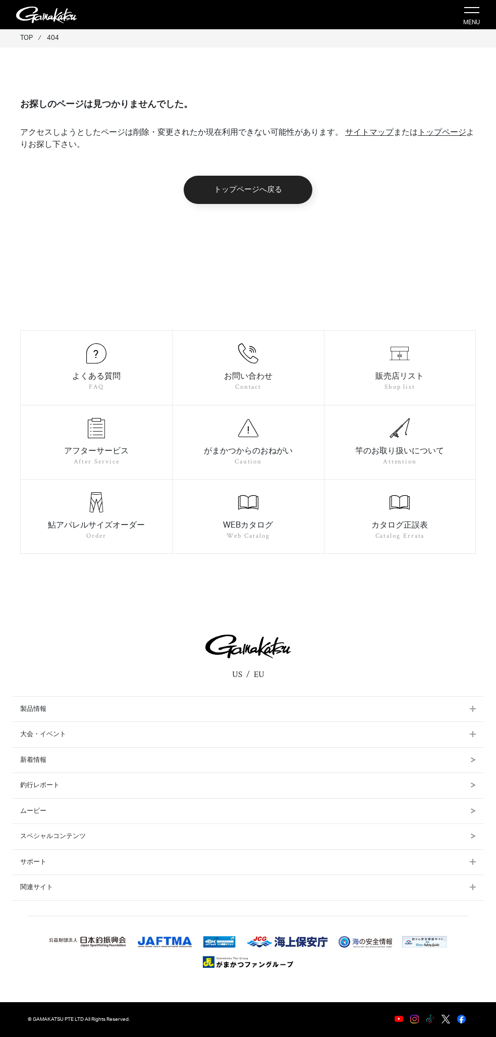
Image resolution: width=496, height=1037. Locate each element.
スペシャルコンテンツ (248, 836)
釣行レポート (248, 785)
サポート (33, 862)
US (237, 674)
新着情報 (248, 760)
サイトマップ (369, 132)
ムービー (248, 811)
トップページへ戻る (248, 189)
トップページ (442, 132)
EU (259, 674)
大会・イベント (43, 734)
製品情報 (33, 709)
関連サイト (36, 887)
